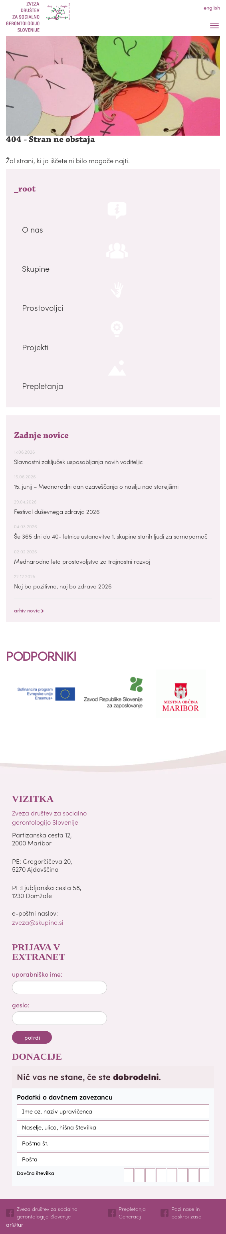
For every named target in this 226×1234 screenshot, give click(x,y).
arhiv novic (29, 610)
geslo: (20, 1004)
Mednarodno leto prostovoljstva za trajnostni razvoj (82, 561)
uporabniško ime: (37, 973)
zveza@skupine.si (37, 922)
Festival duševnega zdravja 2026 (57, 511)
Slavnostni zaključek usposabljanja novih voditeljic (78, 461)
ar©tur (14, 1224)
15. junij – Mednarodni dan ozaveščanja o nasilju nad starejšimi (96, 486)
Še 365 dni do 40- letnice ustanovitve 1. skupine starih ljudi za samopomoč (110, 536)
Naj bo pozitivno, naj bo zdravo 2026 (63, 586)
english (212, 7)
